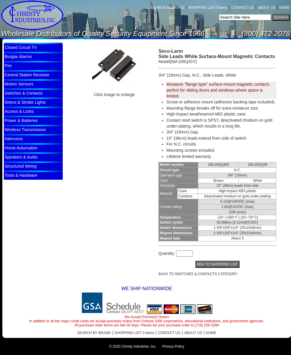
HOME (284, 8)
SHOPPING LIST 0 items (208, 8)
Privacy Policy (173, 346)
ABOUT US (266, 8)
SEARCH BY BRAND (167, 8)
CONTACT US (242, 8)
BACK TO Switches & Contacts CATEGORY (197, 274)
